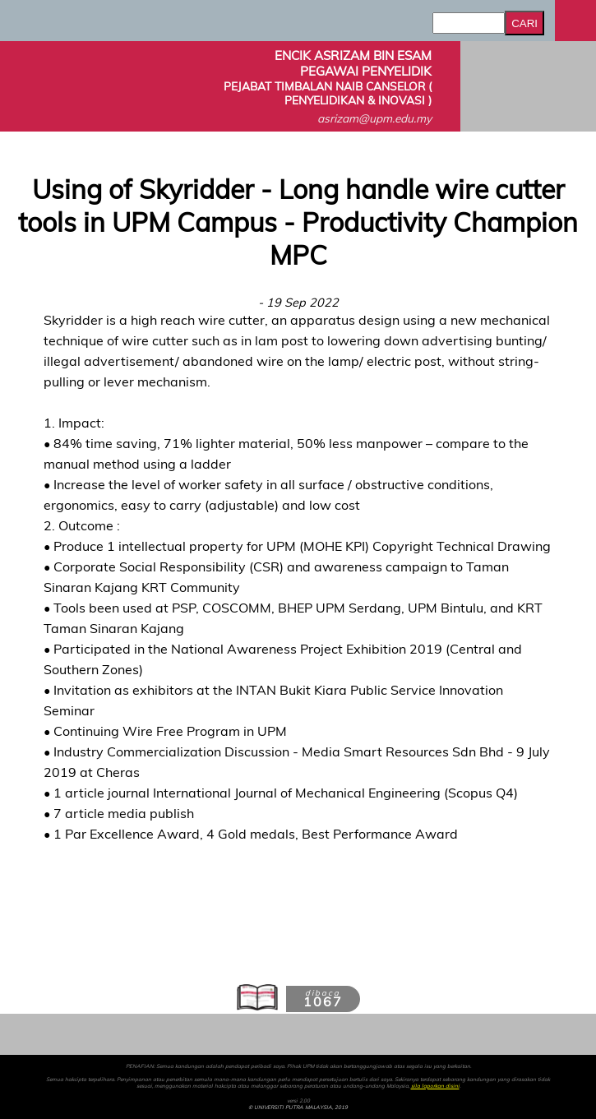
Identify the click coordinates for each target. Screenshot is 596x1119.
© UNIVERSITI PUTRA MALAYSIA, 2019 (298, 1107)
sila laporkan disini (435, 1086)
